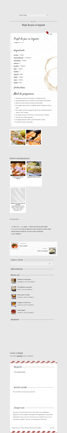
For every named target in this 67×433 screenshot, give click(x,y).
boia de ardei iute (18, 57)
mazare (16, 82)
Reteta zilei (33, 226)
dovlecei (16, 71)
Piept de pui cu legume (33, 25)
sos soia (16, 55)
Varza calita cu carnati (23, 295)
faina (15, 69)
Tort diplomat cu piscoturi (24, 287)
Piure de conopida (43, 251)
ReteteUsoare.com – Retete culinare (25, 6)
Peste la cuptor (23, 246)
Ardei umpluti (21, 310)
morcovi (16, 63)
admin (16, 42)
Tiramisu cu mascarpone (24, 279)
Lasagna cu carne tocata (24, 302)
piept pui (16, 74)
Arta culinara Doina (19, 372)
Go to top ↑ (52, 427)
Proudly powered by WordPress (35, 427)
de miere (16, 66)
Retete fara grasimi (42, 226)
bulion (15, 77)
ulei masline (17, 60)
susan (15, 80)
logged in (19, 356)
